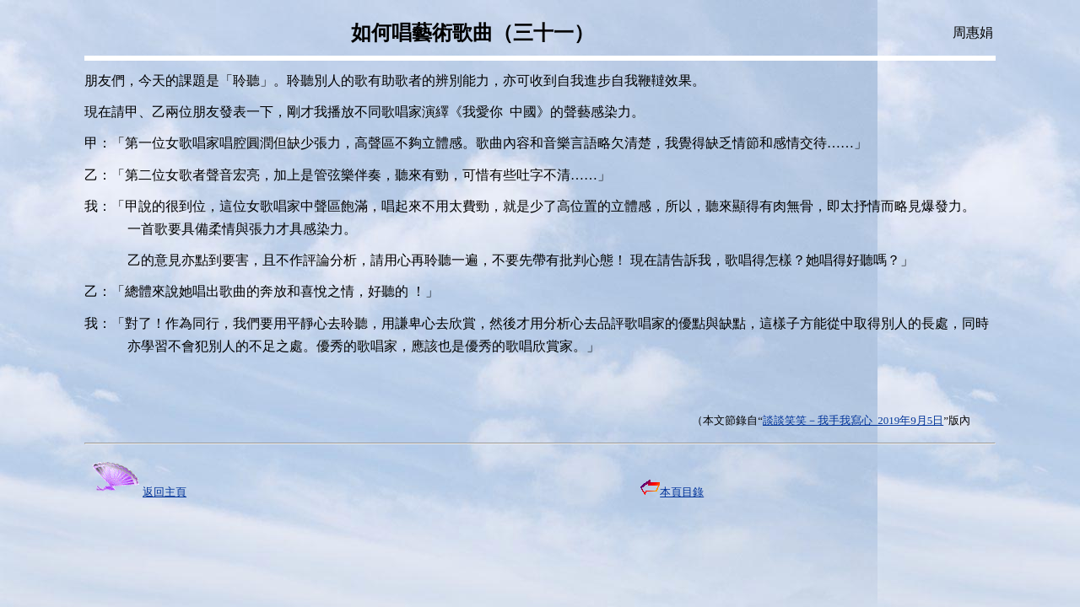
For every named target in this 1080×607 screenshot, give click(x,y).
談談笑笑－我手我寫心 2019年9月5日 (853, 420)
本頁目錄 (672, 492)
